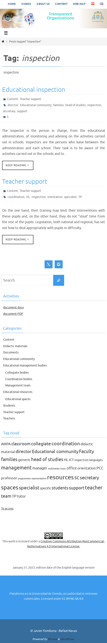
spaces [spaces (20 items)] (9, 487)
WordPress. (67, 639)
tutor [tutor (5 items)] (21, 496)
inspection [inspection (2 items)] (81, 460)
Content (61, 4)
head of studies (75, 105)
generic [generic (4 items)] (24, 460)
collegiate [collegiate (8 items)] (41, 444)
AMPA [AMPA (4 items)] (6, 444)
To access (7, 508)
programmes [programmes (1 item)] (24, 478)
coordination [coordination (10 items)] (66, 444)
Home (12, 4)
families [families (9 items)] (9, 459)
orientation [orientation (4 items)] (86, 468)
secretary (9, 111)
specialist (70, 197)
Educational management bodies (25, 365)
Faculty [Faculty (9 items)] (86, 452)
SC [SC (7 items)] (76, 478)
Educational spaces (17, 399)
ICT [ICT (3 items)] (71, 460)
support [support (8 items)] (76, 488)
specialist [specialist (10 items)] (29, 488)
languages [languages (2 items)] (96, 460)
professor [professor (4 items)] (9, 478)
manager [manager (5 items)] (39, 468)
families (58, 105)
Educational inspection (33, 90)
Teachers (9, 418)
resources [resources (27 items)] (60, 477)
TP (80, 197)
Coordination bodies (18, 379)
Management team (17, 385)
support (22, 111)
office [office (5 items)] (72, 468)
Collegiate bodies (17, 372)
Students (9, 405)
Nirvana (52, 639)
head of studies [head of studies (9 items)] (47, 459)
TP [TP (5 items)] (14, 496)
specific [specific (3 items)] (45, 488)
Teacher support (30, 99)
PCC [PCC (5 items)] (99, 468)
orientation (54, 197)
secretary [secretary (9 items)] (89, 478)
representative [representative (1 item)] (38, 478)
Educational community (36, 105)
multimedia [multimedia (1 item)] (53, 468)
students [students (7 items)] (60, 488)
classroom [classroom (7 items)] (20, 444)
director (13, 105)
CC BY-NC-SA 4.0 (72, 599)
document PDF (13, 314)
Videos (26, 4)
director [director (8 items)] (23, 451)
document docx (13, 307)
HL (28, 197)
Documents (10, 352)
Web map (79, 4)
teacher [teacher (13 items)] (93, 487)
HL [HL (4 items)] (66, 460)
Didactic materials (15, 346)
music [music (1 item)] (63, 468)
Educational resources (17, 392)
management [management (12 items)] (16, 468)
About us (43, 4)
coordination (16, 197)
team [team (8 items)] (6, 496)
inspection (94, 105)
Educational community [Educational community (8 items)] (55, 451)
